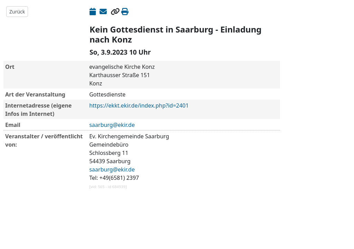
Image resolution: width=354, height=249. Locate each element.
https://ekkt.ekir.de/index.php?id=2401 (139, 105)
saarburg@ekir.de (112, 125)
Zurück (17, 11)
